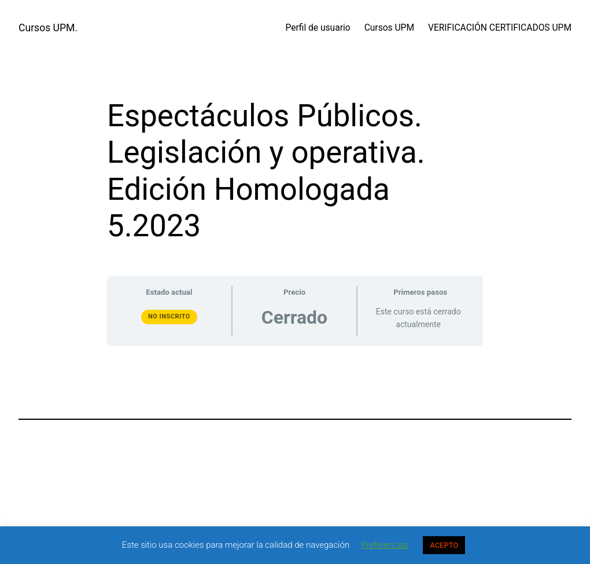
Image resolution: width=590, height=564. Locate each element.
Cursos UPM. (48, 28)
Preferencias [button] (384, 545)
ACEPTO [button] (444, 545)
